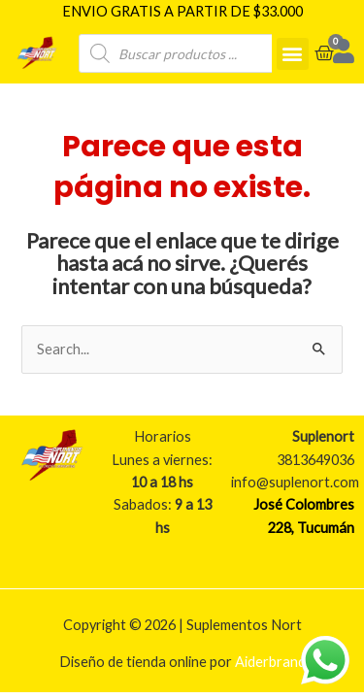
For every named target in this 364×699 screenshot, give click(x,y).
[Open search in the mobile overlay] (190, 51)
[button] (293, 52)
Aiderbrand (270, 659)
